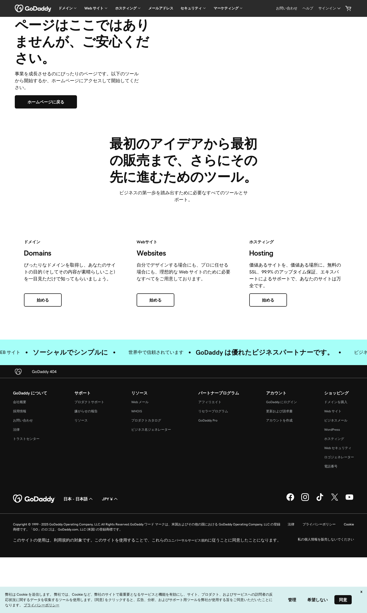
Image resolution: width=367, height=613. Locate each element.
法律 (16, 502)
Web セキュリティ (337, 520)
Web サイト (333, 484)
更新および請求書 (279, 484)
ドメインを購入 (335, 474)
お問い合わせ (23, 493)
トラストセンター (26, 511)
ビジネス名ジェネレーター (151, 502)
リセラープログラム (213, 484)
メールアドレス (160, 8)
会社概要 (19, 474)
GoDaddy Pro (207, 493)
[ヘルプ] (307, 8)
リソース (81, 493)
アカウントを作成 (279, 493)
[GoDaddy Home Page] (34, 571)
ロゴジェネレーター (339, 530)
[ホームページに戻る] (46, 138)
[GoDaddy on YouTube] (349, 573)
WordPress (332, 502)
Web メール (140, 474)
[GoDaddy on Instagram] (305, 573)
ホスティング (334, 511)
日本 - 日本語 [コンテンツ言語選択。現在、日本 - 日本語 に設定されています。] (78, 572)
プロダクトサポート (89, 474)
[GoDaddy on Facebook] (290, 573)
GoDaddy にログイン (281, 474)
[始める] (43, 372)
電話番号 (330, 539)
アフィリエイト (209, 474)
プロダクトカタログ (146, 493)
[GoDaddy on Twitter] (334, 573)
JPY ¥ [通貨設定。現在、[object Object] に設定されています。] (110, 572)
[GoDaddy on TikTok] (319, 573)
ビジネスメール (335, 493)
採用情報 (19, 484)
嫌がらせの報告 (86, 484)
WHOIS (136, 484)
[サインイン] (330, 8)
